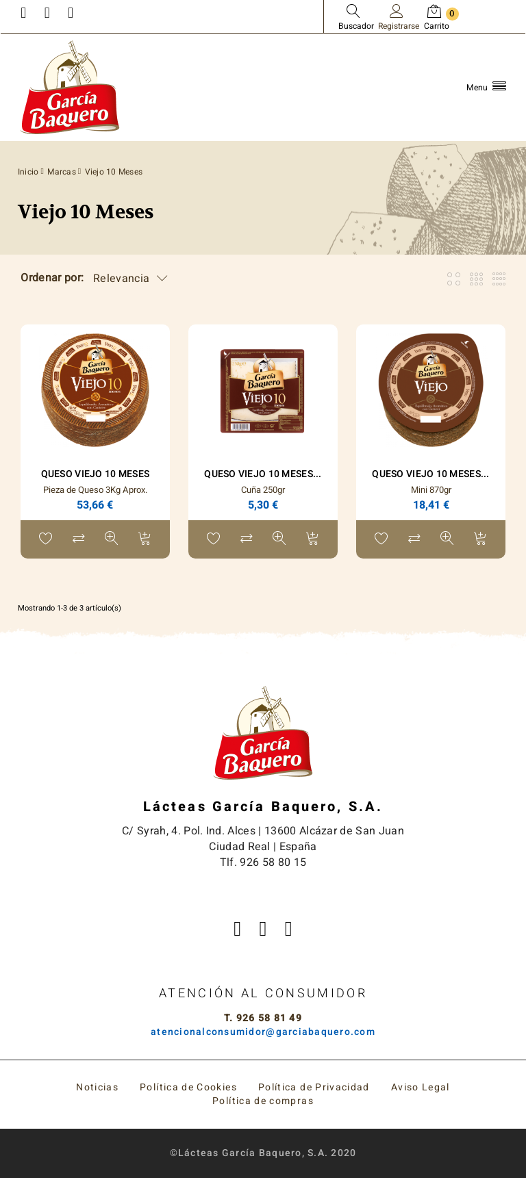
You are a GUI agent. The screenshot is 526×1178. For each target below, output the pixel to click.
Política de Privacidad (314, 1087)
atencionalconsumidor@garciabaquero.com (263, 1032)
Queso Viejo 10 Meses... (262, 474)
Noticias (97, 1087)
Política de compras (263, 1101)
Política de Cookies (188, 1087)
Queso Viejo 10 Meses (95, 474)
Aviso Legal (420, 1087)
